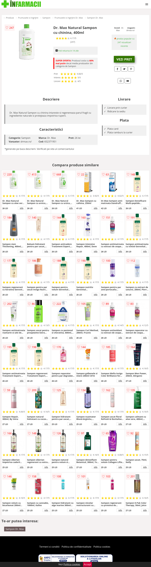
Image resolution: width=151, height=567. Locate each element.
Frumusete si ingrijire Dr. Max (69, 17)
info (21, 208)
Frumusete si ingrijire (28, 17)
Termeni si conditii (49, 546)
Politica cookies (101, 546)
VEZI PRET (124, 59)
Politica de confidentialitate (76, 546)
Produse (10, 17)
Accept (87, 564)
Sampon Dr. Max (95, 17)
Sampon (46, 17)
